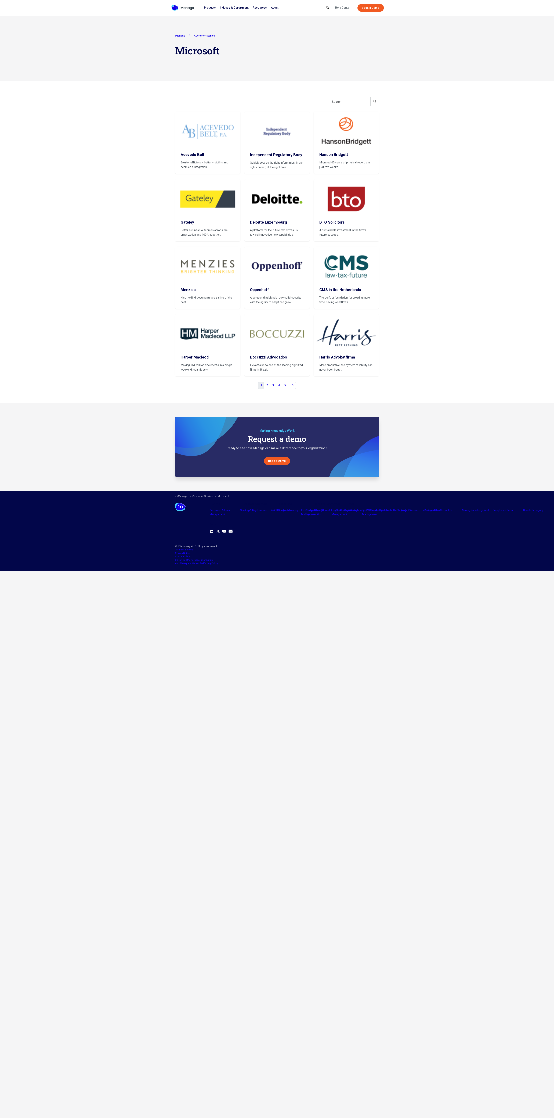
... (289, 384)
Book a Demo (371, 8)
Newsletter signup (533, 510)
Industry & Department (234, 7)
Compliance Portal (503, 510)
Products (210, 7)
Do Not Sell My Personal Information (194, 560)
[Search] (354, 101)
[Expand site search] (327, 7)
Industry (318, 510)
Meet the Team (387, 510)
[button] (374, 101)
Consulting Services (255, 510)
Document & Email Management (220, 512)
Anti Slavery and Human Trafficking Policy (196, 563)
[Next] (293, 385)
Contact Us (446, 510)
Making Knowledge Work (476, 510)
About (274, 7)
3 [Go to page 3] (273, 385)
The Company (356, 510)
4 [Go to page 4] (279, 385)
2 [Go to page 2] (267, 385)
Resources (260, 7)
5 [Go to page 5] (285, 385)
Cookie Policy (182, 556)
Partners (284, 510)
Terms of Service (184, 550)
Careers (414, 510)
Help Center (342, 7)
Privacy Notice (182, 553)
